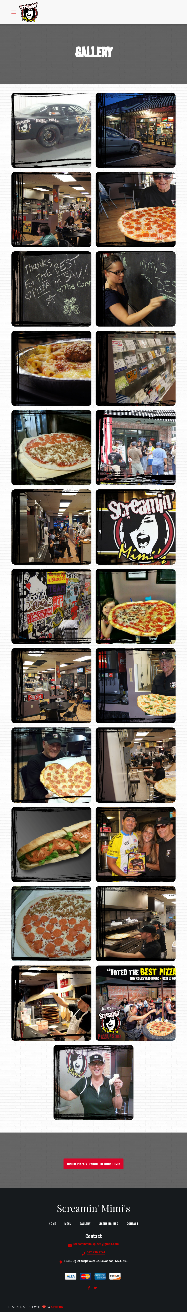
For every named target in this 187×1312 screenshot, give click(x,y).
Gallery (86, 1223)
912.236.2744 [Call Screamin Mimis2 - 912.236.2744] (96, 1252)
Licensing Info (110, 1223)
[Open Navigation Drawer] (13, 12)
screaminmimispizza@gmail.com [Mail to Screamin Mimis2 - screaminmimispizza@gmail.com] (96, 1244)
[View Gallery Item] (51, 130)
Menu (69, 1223)
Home (54, 1223)
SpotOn (57, 1307)
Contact (134, 1223)
